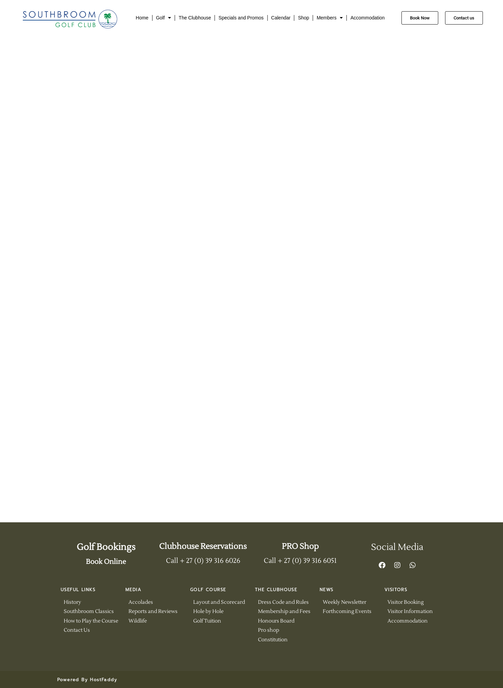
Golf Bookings (106, 547)
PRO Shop (300, 546)
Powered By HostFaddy (87, 679)
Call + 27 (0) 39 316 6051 (300, 560)
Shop (303, 17)
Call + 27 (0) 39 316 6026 (203, 560)
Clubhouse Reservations (203, 546)
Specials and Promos (240, 17)
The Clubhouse (195, 17)
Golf (163, 18)
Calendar (281, 17)
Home (142, 17)
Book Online (106, 561)
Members (330, 18)
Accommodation (367, 17)
